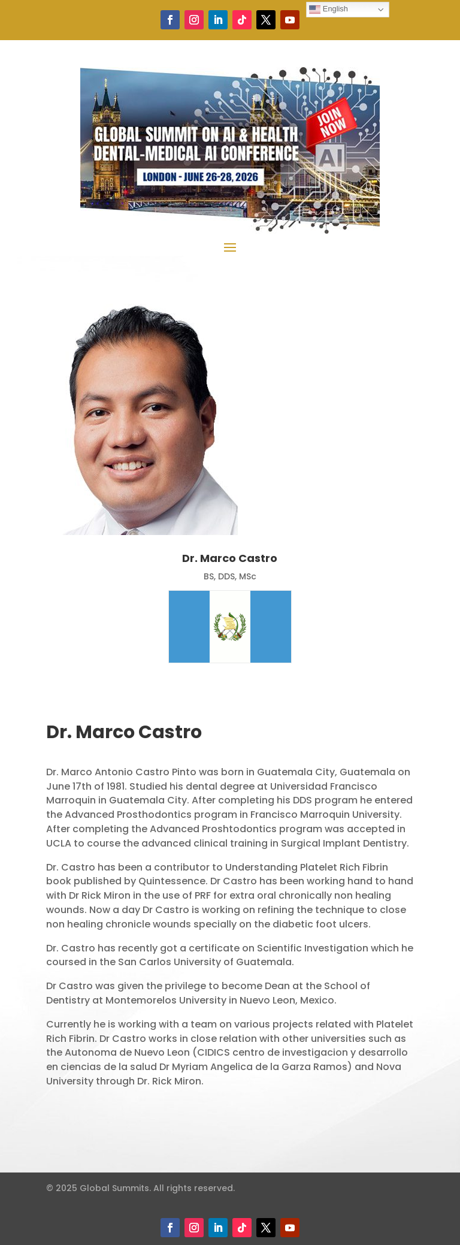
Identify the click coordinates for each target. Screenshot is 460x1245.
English (328, 9)
